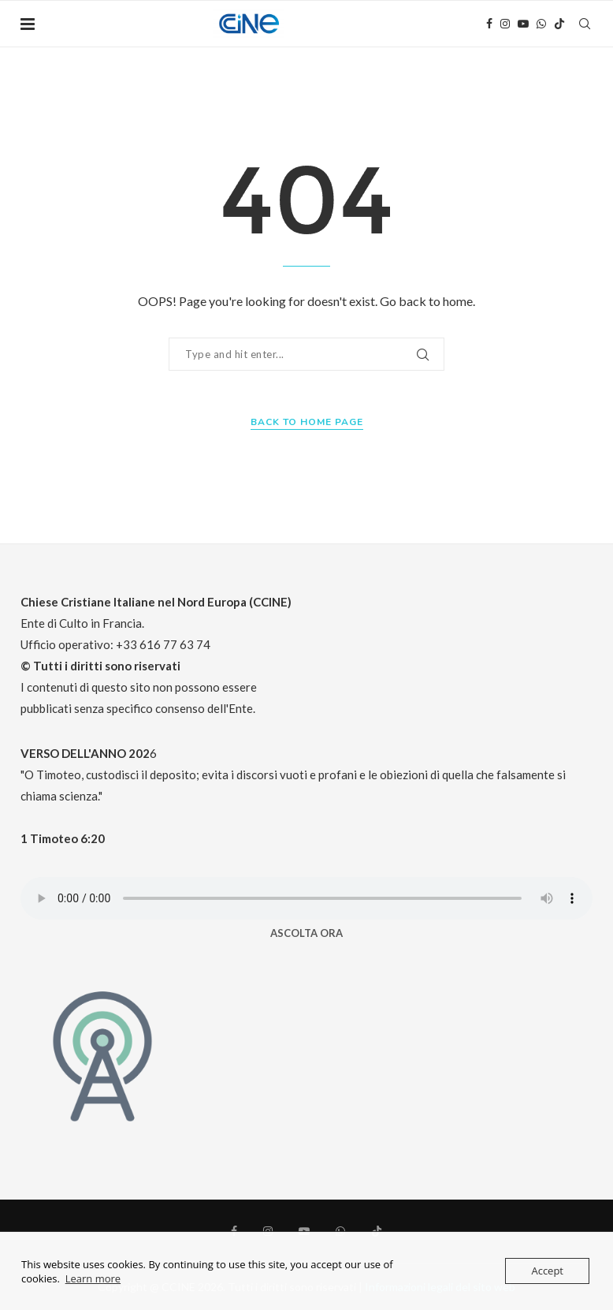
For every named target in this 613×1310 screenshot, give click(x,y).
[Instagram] (505, 24)
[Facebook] (489, 24)
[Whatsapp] (541, 24)
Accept (547, 1270)
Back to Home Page (307, 422)
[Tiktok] (559, 24)
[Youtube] (523, 24)
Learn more (93, 1278)
